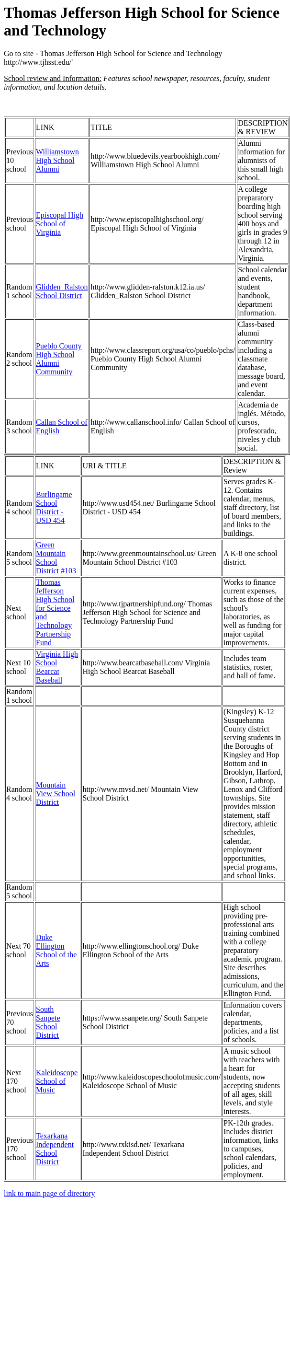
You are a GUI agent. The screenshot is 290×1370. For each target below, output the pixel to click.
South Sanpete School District (48, 1022)
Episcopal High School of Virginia (59, 223)
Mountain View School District (55, 793)
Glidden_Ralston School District (62, 291)
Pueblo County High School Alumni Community (59, 359)
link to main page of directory (49, 1193)
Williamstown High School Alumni (57, 160)
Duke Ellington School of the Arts (56, 950)
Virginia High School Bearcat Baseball (57, 667)
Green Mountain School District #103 (56, 558)
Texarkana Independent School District (55, 1149)
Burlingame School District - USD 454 (54, 507)
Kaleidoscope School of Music (57, 1081)
